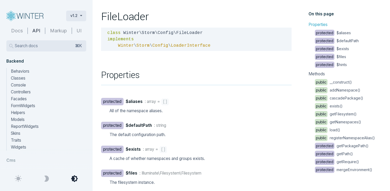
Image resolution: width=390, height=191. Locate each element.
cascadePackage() (339, 98)
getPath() (334, 153)
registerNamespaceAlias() (345, 138)
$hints (331, 64)
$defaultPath (337, 40)
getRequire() (337, 161)
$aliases (333, 33)
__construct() (333, 82)
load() (327, 130)
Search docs (48, 45)
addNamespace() (337, 90)
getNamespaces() (338, 122)
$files (330, 56)
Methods (317, 73)
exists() (329, 106)
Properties (318, 24)
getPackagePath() (342, 146)
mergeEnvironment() (343, 169)
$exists (332, 48)
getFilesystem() (336, 114)
